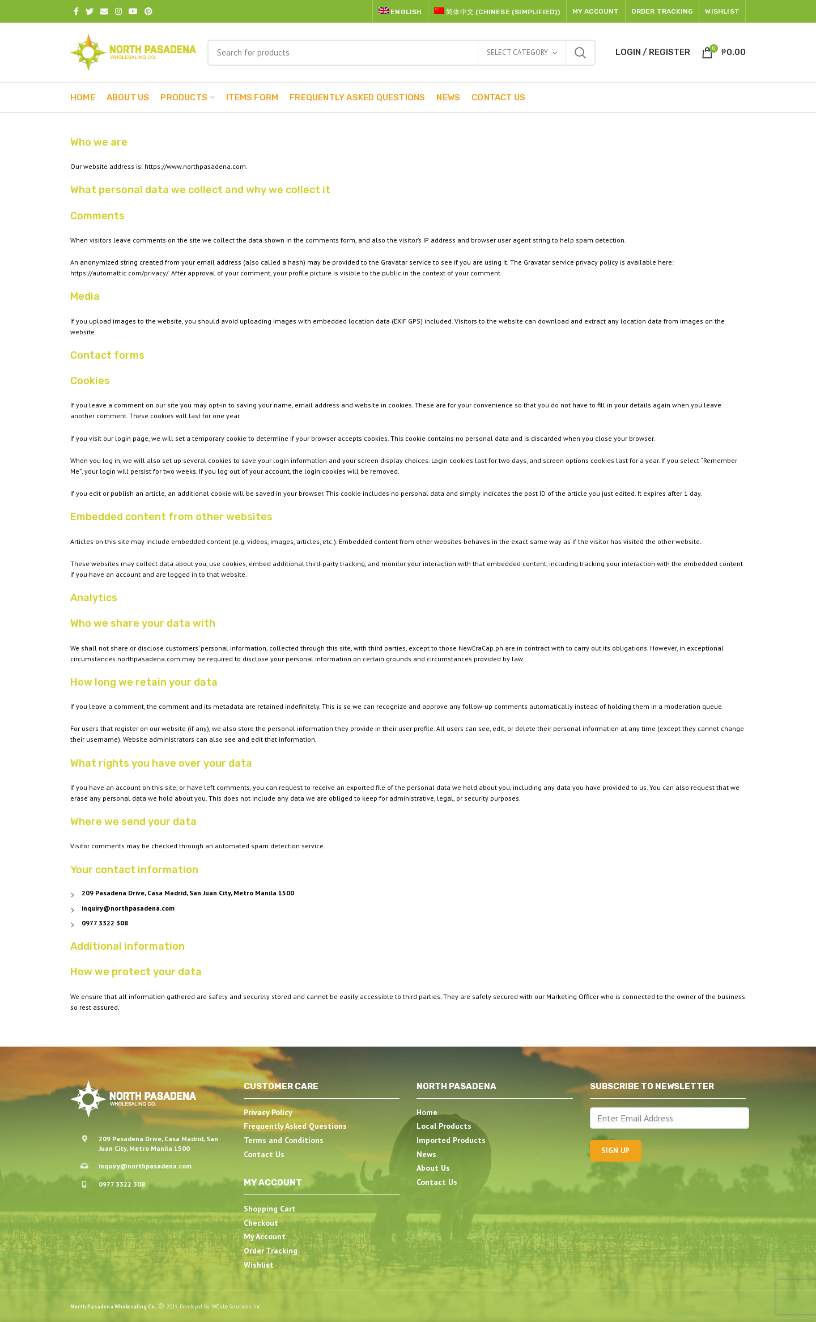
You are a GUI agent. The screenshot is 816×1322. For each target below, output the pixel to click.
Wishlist (259, 1265)
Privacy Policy (268, 1112)
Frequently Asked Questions (295, 1126)
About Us (433, 1168)
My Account (265, 1236)
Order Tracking (271, 1251)
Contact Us (264, 1154)
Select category (517, 52)
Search (580, 53)
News (426, 1154)
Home (426, 1112)
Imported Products (451, 1140)
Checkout (261, 1223)
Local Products (443, 1126)
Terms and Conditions (284, 1140)
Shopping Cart (270, 1209)
